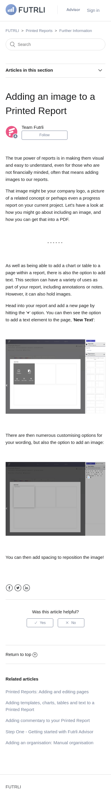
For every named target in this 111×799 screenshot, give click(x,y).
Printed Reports (39, 30)
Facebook (9, 588)
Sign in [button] (93, 10)
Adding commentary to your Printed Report (48, 720)
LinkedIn (26, 588)
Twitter (18, 588)
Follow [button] (44, 135)
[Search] (56, 44)
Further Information (75, 30)
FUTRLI (12, 30)
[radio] (40, 622)
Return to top (22, 654)
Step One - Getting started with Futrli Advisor (50, 731)
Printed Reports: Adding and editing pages (47, 691)
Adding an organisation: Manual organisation (50, 742)
